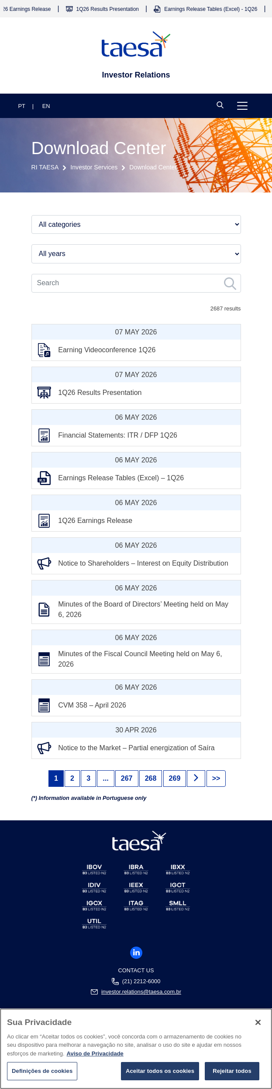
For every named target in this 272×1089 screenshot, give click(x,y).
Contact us (136, 970)
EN (46, 106)
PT (21, 106)
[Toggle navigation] (242, 106)
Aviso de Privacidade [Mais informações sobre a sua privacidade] (95, 1056)
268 (151, 778)
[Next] (196, 778)
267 (127, 778)
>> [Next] (216, 778)
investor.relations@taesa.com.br (141, 992)
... (105, 778)
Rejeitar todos (232, 1074)
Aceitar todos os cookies (160, 1074)
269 (175, 778)
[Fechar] (258, 1025)
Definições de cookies (42, 1074)
